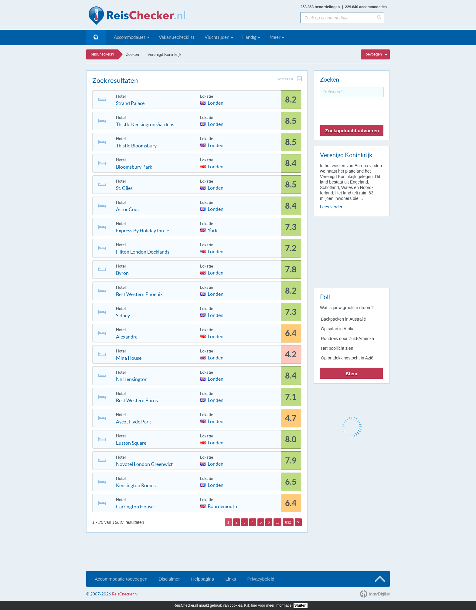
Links (230, 578)
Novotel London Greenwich (145, 464)
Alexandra (127, 336)
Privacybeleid (260, 578)
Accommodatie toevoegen (121, 578)
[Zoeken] (380, 17)
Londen (215, 102)
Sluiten (300, 605)
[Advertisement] (351, 251)
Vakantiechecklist (177, 37)
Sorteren (285, 79)
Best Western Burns (137, 400)
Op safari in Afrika (338, 328)
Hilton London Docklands (142, 251)
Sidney (123, 315)
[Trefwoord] (352, 92)
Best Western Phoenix (139, 294)
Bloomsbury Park (134, 167)
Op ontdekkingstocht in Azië (347, 358)
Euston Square (131, 443)
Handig (249, 37)
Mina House (128, 358)
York (212, 229)
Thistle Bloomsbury (136, 145)
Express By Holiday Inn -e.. (143, 230)
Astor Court (128, 209)
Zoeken (132, 54)
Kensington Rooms (136, 485)
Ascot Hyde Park (133, 421)
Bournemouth (222, 506)
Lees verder (331, 206)
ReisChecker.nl (102, 54)
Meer (275, 37)
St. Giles (124, 188)
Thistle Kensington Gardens (145, 124)
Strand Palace (130, 103)
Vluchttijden (217, 37)
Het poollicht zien (337, 348)
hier (254, 605)
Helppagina (202, 578)
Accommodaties (130, 37)
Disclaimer (169, 578)
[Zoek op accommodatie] (339, 17)
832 (288, 522)
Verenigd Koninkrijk (164, 54)
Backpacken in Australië (343, 319)
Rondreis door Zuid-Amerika (347, 338)
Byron (122, 273)
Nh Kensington (132, 379)
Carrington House (135, 506)
